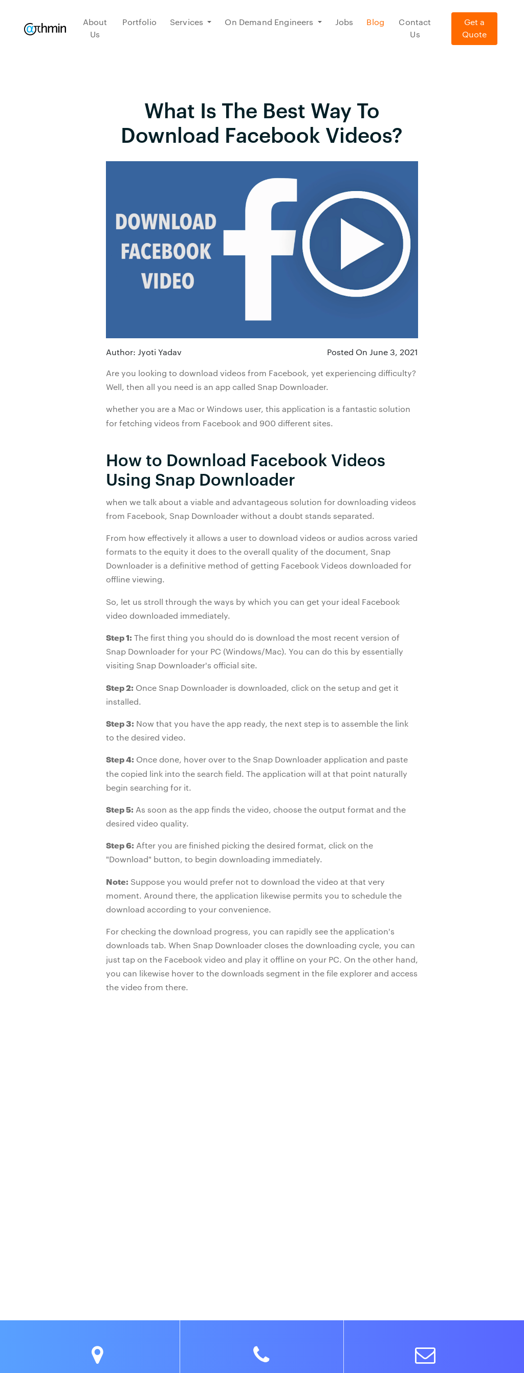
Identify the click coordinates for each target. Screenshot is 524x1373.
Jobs (344, 22)
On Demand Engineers (270, 22)
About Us (95, 28)
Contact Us (415, 28)
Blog (375, 22)
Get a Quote (474, 28)
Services (187, 22)
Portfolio (139, 22)
